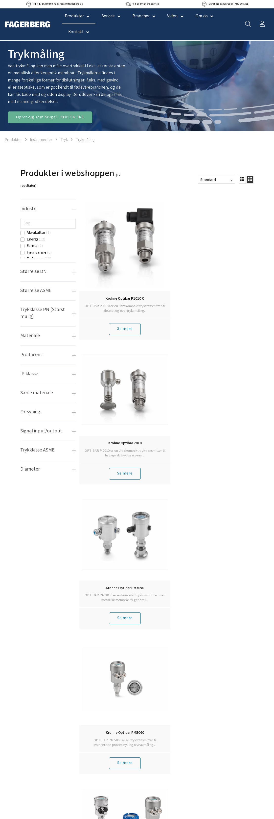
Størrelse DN (33, 271)
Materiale (30, 336)
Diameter (30, 469)
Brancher (141, 16)
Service (108, 16)
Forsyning (30, 412)
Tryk (64, 140)
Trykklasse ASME (37, 450)
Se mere (100, 305)
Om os (202, 16)
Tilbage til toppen (166, 567)
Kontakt (76, 32)
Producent (31, 355)
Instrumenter (41, 140)
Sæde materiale (36, 393)
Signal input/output (41, 431)
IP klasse (29, 374)
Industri (28, 209)
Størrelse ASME (36, 290)
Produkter (13, 140)
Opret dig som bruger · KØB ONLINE (50, 117)
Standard (208, 180)
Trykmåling (85, 140)
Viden (172, 16)
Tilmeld (190, 764)
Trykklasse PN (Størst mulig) (42, 313)
